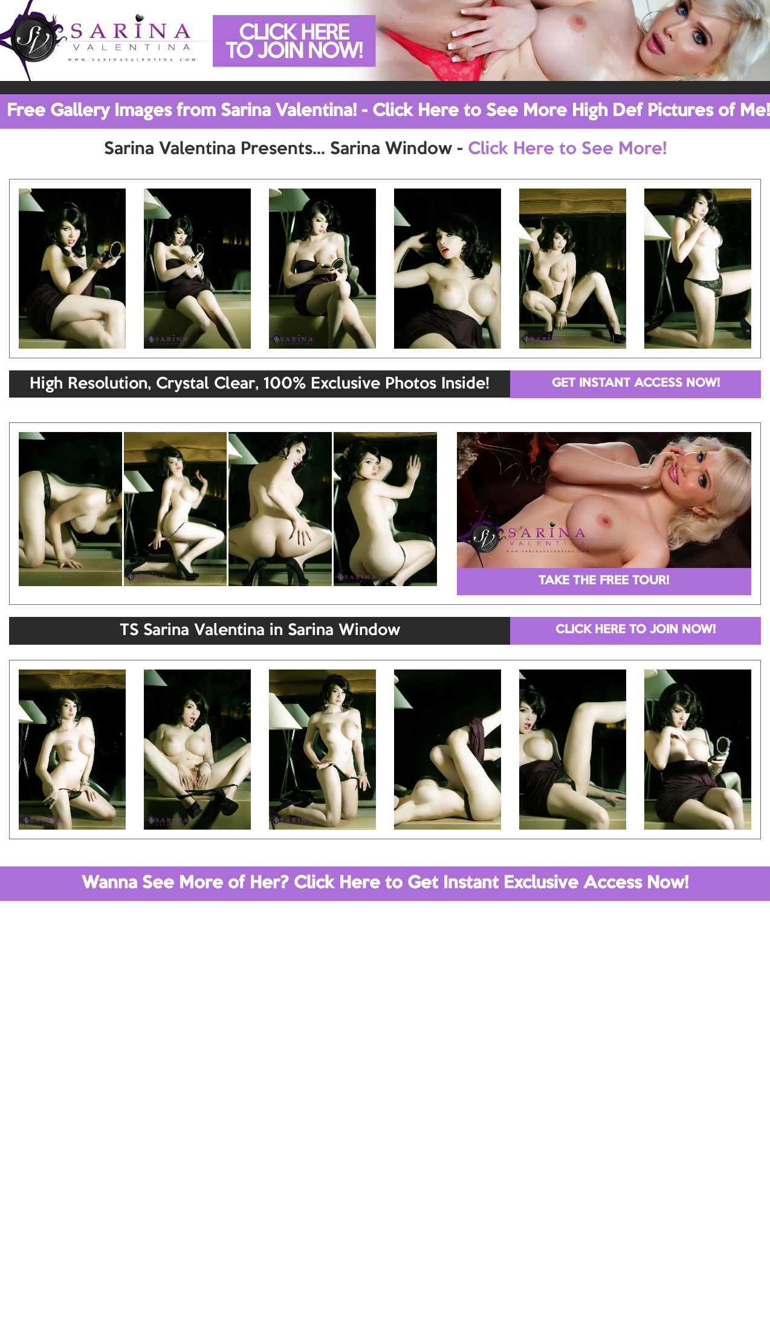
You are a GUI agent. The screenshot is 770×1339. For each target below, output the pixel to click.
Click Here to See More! (567, 149)
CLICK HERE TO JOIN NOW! (635, 630)
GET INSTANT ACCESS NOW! (636, 383)
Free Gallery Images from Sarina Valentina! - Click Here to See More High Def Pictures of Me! (388, 111)
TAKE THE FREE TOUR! (604, 581)
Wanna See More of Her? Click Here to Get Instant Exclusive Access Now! (385, 883)
